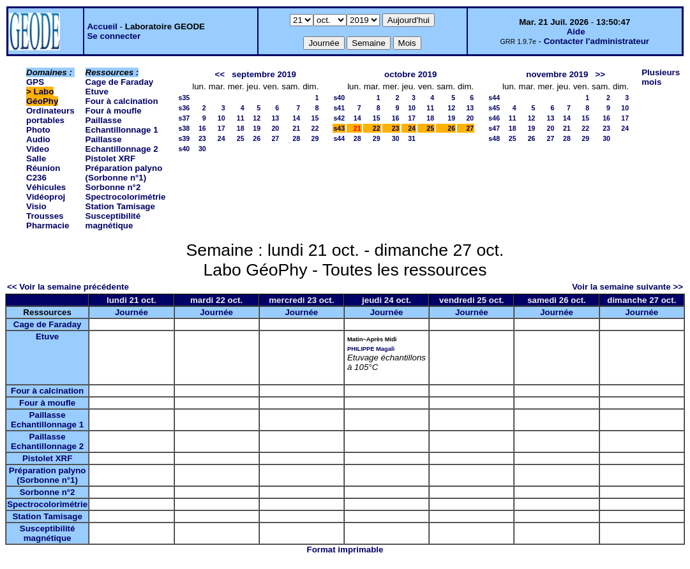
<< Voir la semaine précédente (68, 287)
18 (240, 128)
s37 (184, 118)
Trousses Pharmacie (47, 220)
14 (296, 118)
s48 (494, 138)
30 (202, 148)
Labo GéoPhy (42, 96)
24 (221, 138)
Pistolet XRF (111, 158)
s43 (339, 128)
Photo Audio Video (38, 139)
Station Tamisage (120, 206)
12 (256, 118)
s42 (339, 118)
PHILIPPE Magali (370, 349)
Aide (576, 31)
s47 (494, 128)
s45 (494, 108)
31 (412, 138)
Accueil (102, 26)
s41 (339, 108)
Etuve (97, 91)
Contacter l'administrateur (596, 41)
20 (275, 128)
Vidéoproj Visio (45, 201)
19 (256, 128)
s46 (494, 118)
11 (240, 118)
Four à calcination (122, 101)
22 (315, 128)
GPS (35, 82)
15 (315, 118)
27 (275, 138)
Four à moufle (114, 110)
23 (202, 138)
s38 (184, 128)
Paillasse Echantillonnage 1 (122, 125)
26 (256, 138)
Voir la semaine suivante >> (627, 287)
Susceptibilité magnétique (113, 220)
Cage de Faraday (120, 82)
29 (315, 138)
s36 (184, 108)
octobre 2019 (410, 74)
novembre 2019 (557, 74)
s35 (184, 97)
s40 (184, 148)
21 (296, 128)
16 (202, 128)
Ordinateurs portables (50, 115)
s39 (184, 138)
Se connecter (113, 36)
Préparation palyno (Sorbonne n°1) (124, 172)
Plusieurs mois (660, 77)
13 (275, 118)
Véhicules (46, 187)
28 (296, 138)
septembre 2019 (264, 74)
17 (221, 128)
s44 (339, 138)
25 (240, 138)
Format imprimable (345, 549)
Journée (131, 312)
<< (220, 74)
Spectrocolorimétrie (126, 197)
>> (600, 74)
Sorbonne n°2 (113, 187)
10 (221, 118)
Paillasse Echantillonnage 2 (122, 144)
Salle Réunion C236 (43, 168)
